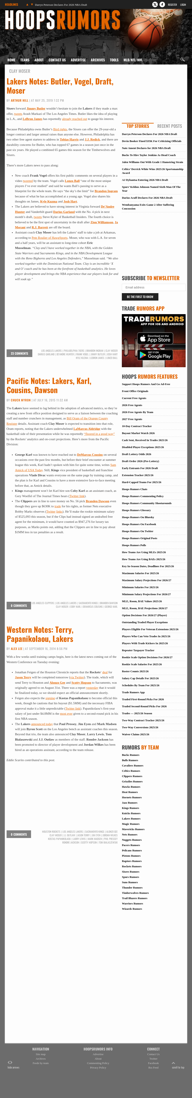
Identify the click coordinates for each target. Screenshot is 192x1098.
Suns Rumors (130, 882)
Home (11, 59)
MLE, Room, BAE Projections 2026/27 (144, 608)
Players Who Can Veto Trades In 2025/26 (146, 636)
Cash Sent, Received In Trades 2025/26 (145, 440)
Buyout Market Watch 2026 (138, 433)
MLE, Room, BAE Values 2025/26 (142, 601)
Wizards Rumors (132, 908)
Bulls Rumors (130, 760)
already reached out (74, 119)
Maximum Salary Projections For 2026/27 (146, 580)
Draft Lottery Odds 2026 (136, 454)
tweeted (28, 181)
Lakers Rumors (131, 818)
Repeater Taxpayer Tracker (138, 650)
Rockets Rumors (131, 866)
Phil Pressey (111, 839)
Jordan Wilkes (110, 835)
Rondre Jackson (70, 842)
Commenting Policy (98, 1063)
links (59, 511)
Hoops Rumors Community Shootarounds (146, 503)
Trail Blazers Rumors (134, 898)
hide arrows (13, 1065)
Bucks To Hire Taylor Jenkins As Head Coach (149, 155)
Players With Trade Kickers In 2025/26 (145, 643)
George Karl (111, 606)
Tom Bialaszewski (108, 842)
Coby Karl (75, 606)
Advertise (78, 59)
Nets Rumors (129, 834)
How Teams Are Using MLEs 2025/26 (144, 552)
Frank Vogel (82, 354)
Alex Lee (17, 648)
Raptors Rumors (132, 861)
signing (50, 698)
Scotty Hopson (81, 682)
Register (172, 4)
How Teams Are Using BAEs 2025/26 (143, 559)
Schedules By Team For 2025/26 (140, 685)
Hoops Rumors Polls (134, 545)
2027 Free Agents (132, 419)
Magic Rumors (130, 823)
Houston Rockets (51, 831)
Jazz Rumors (129, 802)
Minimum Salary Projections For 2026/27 (146, 594)
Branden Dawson (97, 501)
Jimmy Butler (36, 108)
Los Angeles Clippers (43, 603)
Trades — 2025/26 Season (137, 713)
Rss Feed (153, 1067)
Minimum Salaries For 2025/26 (140, 587)
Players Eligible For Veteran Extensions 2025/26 (150, 629)
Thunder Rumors (132, 887)
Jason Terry (23, 677)
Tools (114, 59)
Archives (98, 59)
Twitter (50, 511)
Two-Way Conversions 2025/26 (140, 727)
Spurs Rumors (130, 877)
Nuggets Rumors (132, 839)
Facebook (153, 1063)
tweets (18, 113)
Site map (41, 1054)
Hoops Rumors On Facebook (139, 524)
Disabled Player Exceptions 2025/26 (143, 447)
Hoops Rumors (16, 11)
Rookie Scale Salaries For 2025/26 (142, 664)
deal (105, 672)
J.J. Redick (92, 139)
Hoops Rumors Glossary (136, 510)
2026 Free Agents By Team (137, 412)
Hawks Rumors (131, 786)
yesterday (92, 687)
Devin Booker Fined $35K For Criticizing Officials (151, 141)
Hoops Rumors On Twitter (137, 531)
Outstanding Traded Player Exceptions (145, 622)
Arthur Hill (19, 100)
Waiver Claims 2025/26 (135, 734)
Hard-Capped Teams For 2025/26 (141, 482)
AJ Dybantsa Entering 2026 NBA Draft (145, 179)
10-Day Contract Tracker (137, 426)
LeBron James (32, 119)
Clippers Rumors (132, 776)
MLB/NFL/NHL (133, 59)
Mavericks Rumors (133, 829)
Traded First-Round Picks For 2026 (143, 699)
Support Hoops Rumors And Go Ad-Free (146, 384)
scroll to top (178, 1065)
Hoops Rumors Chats (134, 489)
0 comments (19, 605)
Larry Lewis (79, 839)
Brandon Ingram (106, 191)
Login (183, 4)
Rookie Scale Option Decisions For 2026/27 (147, 657)
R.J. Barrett (40, 227)
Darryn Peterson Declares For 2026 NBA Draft (61, 4)
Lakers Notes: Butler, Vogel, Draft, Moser (60, 85)
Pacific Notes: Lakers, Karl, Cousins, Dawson (49, 385)
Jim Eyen (96, 835)
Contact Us (57, 59)
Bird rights (60, 129)
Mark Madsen (95, 839)
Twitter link (77, 496)
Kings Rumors (130, 808)
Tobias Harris (69, 139)
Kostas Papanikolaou (59, 839)
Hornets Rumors (132, 797)
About (39, 59)
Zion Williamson (101, 222)
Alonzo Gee (57, 682)
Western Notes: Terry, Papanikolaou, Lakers (40, 634)
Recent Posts (169, 126)
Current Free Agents (134, 398)
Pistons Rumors (131, 855)
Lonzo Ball (72, 181)
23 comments (19, 353)
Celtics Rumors (131, 770)
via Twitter (77, 677)
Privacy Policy (98, 1067)
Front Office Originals (135, 391)
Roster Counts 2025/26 (135, 671)
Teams (24, 59)
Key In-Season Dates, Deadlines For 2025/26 (148, 566)
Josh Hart (70, 201)
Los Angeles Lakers (51, 350)
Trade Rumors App (133, 692)
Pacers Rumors (131, 845)
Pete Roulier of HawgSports (50, 237)
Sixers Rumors (130, 871)
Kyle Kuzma (48, 201)
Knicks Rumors (131, 813)
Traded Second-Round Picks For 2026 (144, 706)
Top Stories (138, 126)
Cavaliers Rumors (132, 765)
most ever (66, 713)
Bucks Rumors (130, 754)
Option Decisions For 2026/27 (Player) (144, 615)
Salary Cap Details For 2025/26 (140, 678)
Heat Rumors (130, 792)
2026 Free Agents (132, 405)
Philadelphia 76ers (74, 350)
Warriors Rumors (132, 903)
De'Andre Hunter (65, 354)
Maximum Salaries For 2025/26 (140, 573)
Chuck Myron (21, 400)
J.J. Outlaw (69, 835)
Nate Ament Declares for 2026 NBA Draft (146, 148)
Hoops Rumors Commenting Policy (143, 496)
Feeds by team (41, 1063)
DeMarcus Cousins (90, 454)
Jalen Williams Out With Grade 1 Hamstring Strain (152, 162)
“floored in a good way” (99, 434)
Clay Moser (111, 350)
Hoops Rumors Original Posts (139, 538)
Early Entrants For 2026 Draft (140, 468)
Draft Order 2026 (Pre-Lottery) (140, 461)
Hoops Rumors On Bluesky (138, 517)
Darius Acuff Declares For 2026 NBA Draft (147, 197)
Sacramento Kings (88, 603)
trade (57, 506)
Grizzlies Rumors (132, 781)
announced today (42, 724)
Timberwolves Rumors (135, 892)
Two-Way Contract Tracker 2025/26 (143, 720)
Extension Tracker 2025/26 (137, 475)
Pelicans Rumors (132, 850)
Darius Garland (46, 354)
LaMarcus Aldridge (86, 428)
